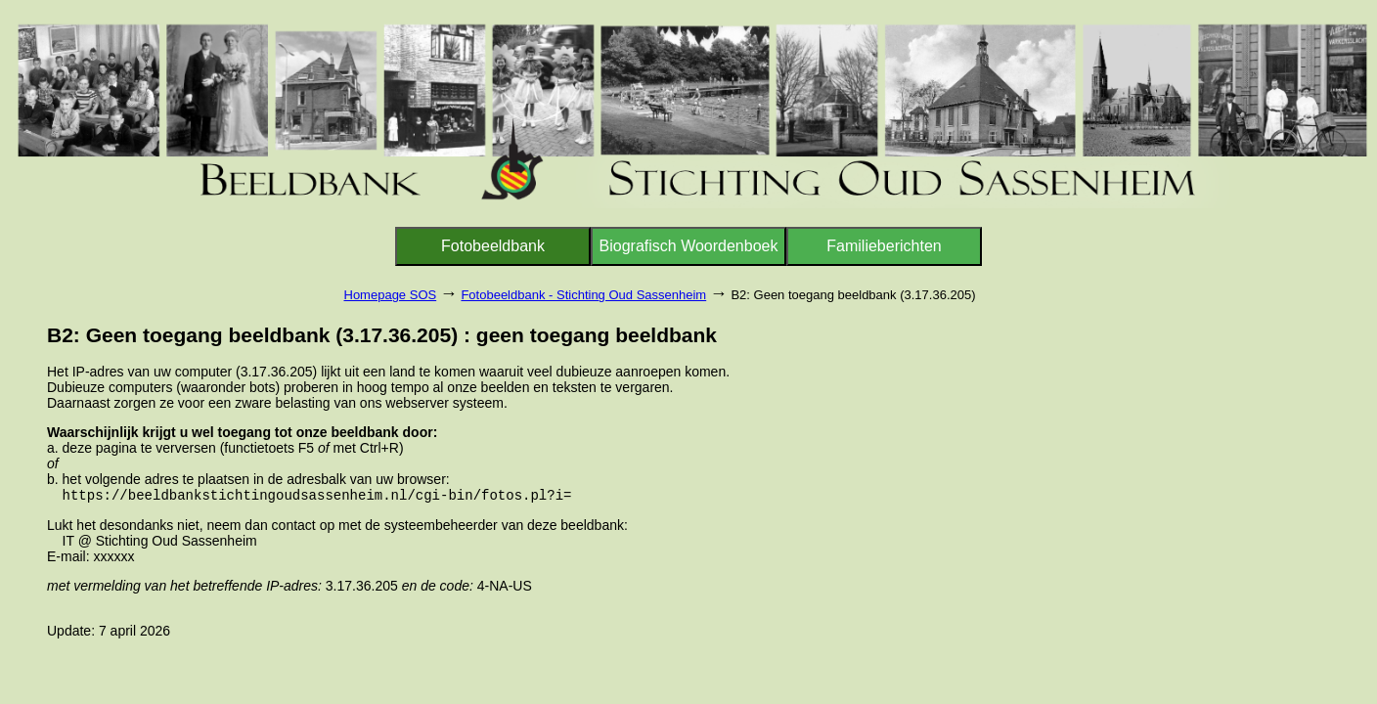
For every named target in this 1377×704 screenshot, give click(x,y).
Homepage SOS (390, 294)
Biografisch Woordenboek (689, 246)
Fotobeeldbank (493, 246)
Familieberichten (883, 246)
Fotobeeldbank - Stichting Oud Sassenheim (583, 294)
